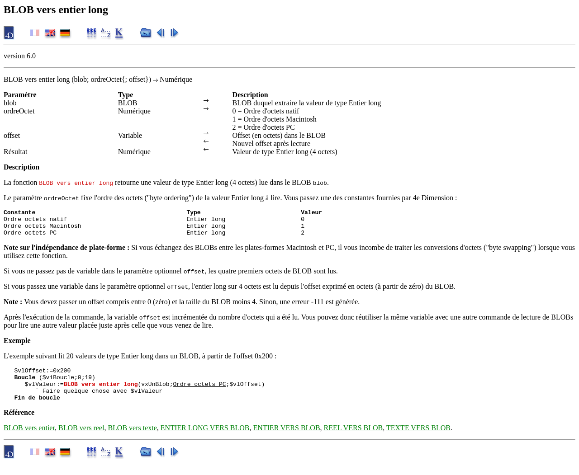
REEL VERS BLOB (353, 440)
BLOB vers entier (29, 440)
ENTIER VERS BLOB (286, 440)
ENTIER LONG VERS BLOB (205, 440)
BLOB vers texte (132, 440)
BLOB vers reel (81, 440)
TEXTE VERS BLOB (418, 440)
